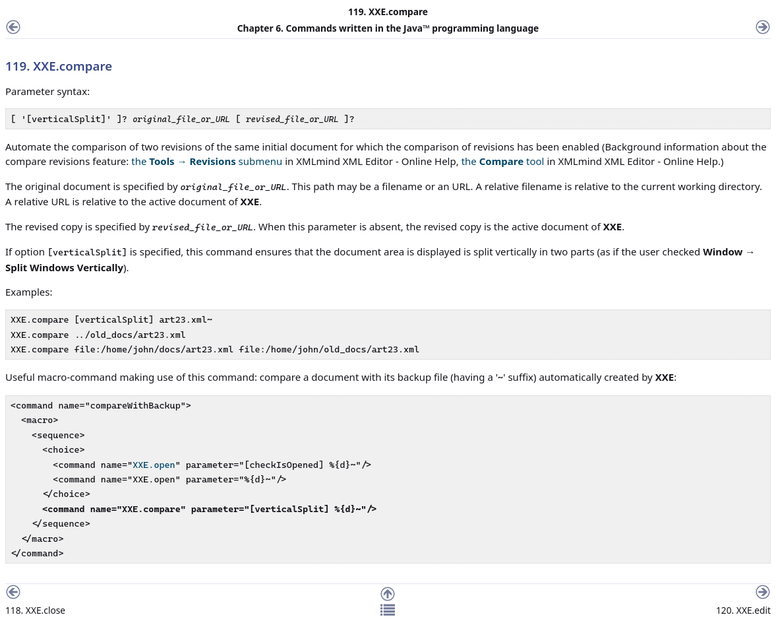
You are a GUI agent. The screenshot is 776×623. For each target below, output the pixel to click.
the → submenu (206, 161)
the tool (503, 161)
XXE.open (154, 464)
